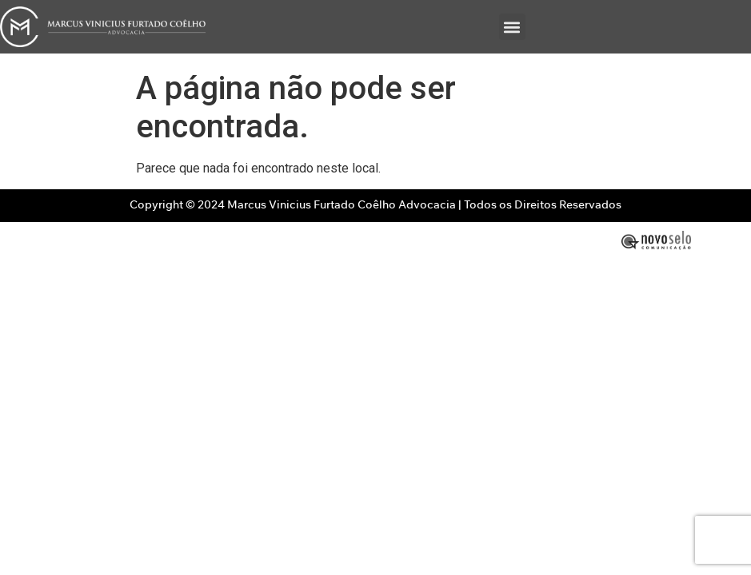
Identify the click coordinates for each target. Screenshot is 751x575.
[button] (512, 27)
